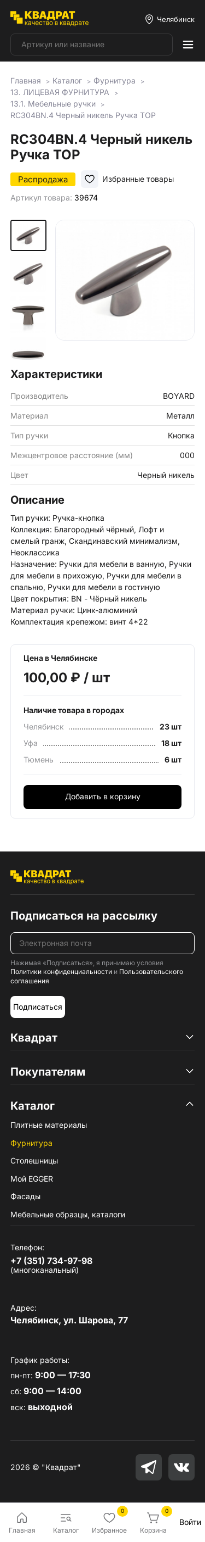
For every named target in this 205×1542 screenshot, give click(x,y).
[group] (125, 290)
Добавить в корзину (102, 796)
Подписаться (37, 1006)
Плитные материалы (48, 1124)
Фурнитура (31, 1143)
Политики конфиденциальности (61, 971)
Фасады (25, 1196)
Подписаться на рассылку (83, 915)
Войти (190, 1522)
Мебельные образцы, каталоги (67, 1214)
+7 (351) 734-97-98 (51, 1261)
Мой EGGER (31, 1178)
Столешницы (34, 1160)
